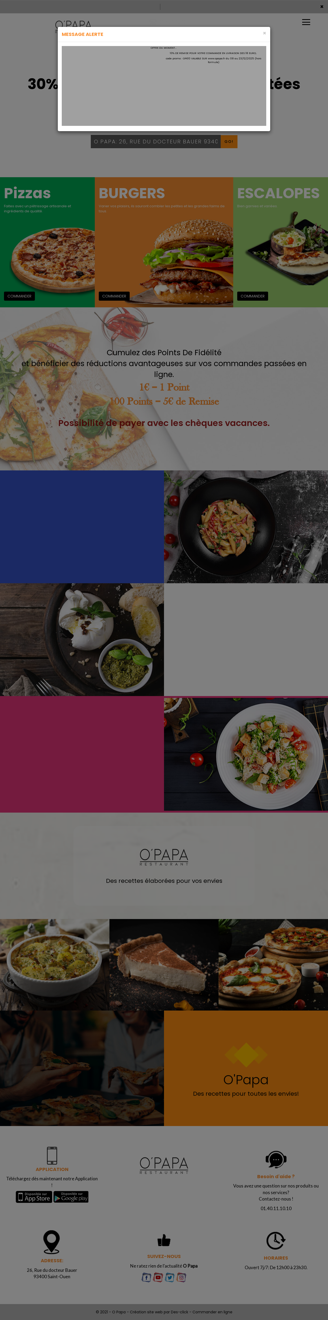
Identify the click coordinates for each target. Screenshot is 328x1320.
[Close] (264, 33)
